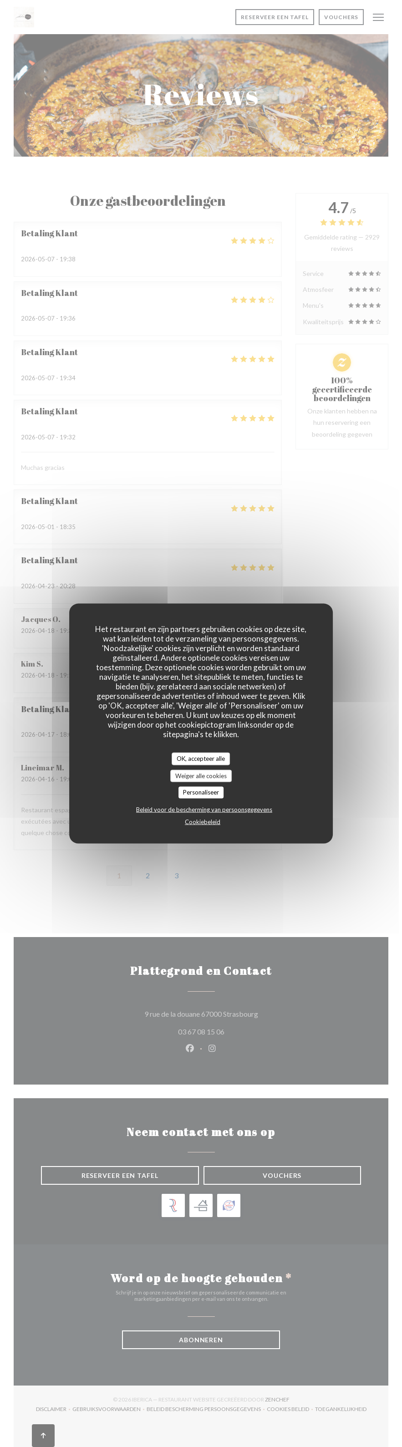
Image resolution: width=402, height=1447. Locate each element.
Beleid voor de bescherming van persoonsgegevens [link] (204, 809)
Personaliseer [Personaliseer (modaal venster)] (201, 792)
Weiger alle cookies (201, 775)
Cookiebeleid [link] (202, 821)
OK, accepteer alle (201, 758)
